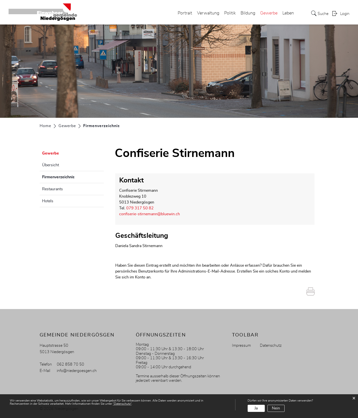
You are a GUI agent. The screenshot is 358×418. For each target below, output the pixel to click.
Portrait (185, 13)
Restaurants (52, 189)
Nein (276, 408)
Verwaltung (208, 13)
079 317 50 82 (140, 208)
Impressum (241, 345)
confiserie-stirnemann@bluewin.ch (149, 214)
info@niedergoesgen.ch (77, 371)
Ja (256, 408)
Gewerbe (268, 13)
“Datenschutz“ (122, 403)
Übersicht (50, 165)
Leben (288, 13)
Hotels (47, 201)
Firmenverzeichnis (70, 176)
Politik (230, 13)
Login (344, 14)
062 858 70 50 (70, 364)
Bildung (248, 13)
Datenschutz (271, 345)
